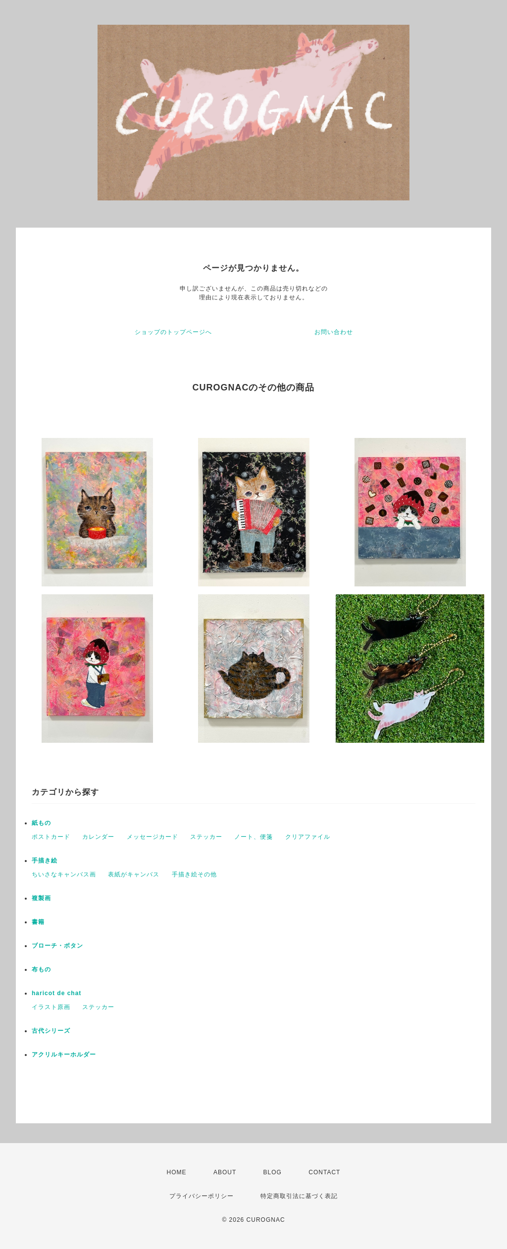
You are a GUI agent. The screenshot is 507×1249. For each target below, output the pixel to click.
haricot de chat (56, 993)
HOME (177, 1172)
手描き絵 (44, 860)
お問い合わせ (333, 332)
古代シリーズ (51, 1030)
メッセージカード (152, 836)
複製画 (41, 898)
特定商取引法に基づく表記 (299, 1196)
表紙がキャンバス (133, 874)
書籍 (38, 921)
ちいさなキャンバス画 (64, 874)
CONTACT (324, 1172)
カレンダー (98, 836)
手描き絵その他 (194, 874)
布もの (41, 969)
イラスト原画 (51, 1007)
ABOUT (224, 1172)
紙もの (41, 822)
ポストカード (51, 836)
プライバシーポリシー (201, 1196)
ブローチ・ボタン (57, 945)
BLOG (272, 1172)
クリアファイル (307, 836)
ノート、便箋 (253, 836)
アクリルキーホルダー (64, 1054)
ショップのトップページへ (173, 332)
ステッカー (206, 836)
